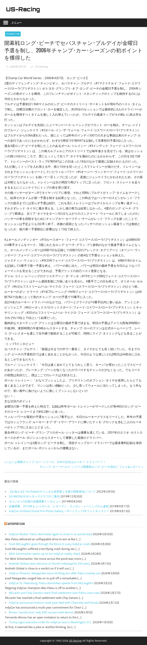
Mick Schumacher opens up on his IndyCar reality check (44, 553)
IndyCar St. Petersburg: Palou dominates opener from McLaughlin (51, 583)
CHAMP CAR (13, 34)
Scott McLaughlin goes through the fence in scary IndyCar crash (49, 544)
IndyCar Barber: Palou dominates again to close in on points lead (50, 534)
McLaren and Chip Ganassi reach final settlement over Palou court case (54, 593)
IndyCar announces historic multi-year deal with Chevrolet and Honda (53, 602)
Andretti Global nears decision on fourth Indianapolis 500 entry (49, 563)
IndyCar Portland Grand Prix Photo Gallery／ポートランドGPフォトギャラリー (59, 511)
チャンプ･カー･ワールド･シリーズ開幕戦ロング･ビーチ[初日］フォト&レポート (90, 467)
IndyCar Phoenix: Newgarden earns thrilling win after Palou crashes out (54, 573)
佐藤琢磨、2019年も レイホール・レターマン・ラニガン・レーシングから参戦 (59, 506)
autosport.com (16, 524)
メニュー (16, 22)
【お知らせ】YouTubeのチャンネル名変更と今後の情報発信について (52, 491)
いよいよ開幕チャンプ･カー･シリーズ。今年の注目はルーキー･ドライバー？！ (56, 462)
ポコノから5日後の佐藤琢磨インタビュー (35, 501)
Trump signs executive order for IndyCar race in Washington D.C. (50, 622)
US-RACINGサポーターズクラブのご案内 (34, 496)
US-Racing (24, 9)
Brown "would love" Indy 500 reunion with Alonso (41, 612)
